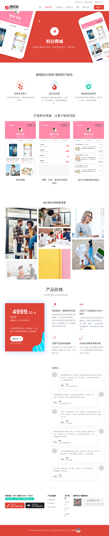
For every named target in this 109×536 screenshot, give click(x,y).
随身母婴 (48, 7)
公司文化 (67, 503)
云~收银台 (51, 503)
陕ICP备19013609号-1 (65, 530)
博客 (77, 7)
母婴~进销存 (52, 507)
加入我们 (67, 509)
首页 (40, 7)
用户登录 (99, 2)
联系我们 (89, 2)
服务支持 (85, 7)
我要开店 (99, 7)
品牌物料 (67, 515)
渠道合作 (59, 7)
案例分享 (69, 7)
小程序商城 (51, 500)
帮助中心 (79, 2)
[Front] (13, 7)
